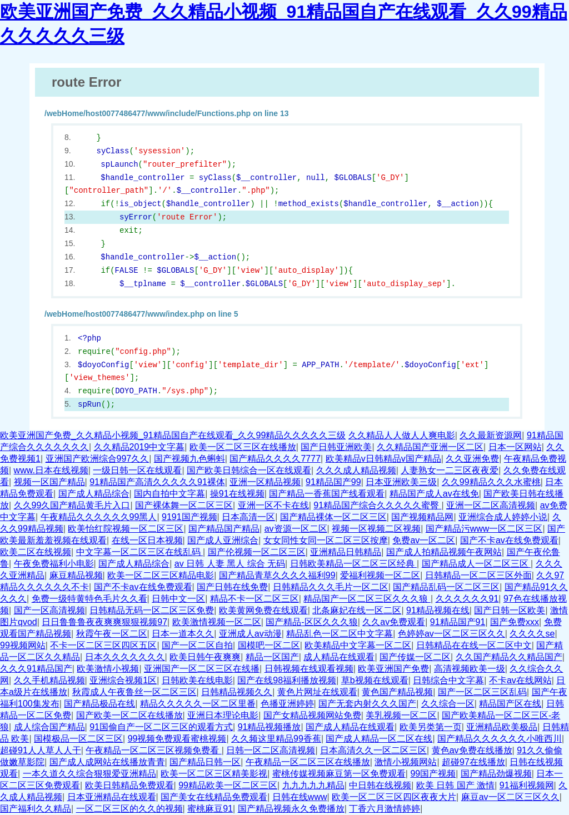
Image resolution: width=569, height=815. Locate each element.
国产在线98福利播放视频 (286, 680)
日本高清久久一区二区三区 (373, 750)
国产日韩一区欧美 (509, 610)
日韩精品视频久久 (236, 692)
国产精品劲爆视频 (496, 773)
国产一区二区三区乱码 (482, 692)
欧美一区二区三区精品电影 (160, 575)
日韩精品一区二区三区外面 (478, 575)
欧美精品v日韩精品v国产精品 (383, 458)
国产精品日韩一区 (205, 762)
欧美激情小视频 (108, 668)
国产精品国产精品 (223, 528)
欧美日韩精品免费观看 (129, 785)
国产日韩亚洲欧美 (336, 447)
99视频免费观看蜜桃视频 (177, 738)
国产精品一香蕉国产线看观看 (327, 493)
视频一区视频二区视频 (376, 528)
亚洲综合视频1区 (123, 680)
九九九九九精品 (313, 785)
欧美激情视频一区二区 (216, 622)
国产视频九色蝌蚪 (189, 458)
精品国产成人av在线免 (434, 493)
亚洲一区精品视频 (265, 482)
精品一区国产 (272, 657)
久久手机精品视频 (49, 680)
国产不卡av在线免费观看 (509, 540)
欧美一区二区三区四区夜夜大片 (394, 797)
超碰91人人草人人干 (40, 750)
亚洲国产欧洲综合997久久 (97, 458)
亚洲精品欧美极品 (501, 727)
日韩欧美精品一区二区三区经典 (353, 563)
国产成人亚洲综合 (222, 540)
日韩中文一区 (178, 598)
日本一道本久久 (183, 633)
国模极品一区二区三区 (78, 738)
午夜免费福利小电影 (54, 563)
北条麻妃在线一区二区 (356, 610)
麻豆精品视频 (76, 575)
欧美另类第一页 (431, 727)
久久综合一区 (448, 703)
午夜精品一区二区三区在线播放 (308, 762)
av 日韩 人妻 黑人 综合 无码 (229, 563)
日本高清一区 (248, 517)
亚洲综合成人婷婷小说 (502, 517)
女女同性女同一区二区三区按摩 (325, 540)
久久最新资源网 (491, 435)
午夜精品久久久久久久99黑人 (99, 517)
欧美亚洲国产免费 (393, 668)
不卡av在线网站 (520, 680)
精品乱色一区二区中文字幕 (339, 633)
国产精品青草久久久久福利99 (277, 575)
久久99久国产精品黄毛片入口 (72, 505)
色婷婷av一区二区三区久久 (451, 633)
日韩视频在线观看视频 (308, 668)
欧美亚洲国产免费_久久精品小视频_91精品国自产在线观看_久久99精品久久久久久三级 (173, 435)
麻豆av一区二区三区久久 (510, 797)
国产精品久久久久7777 (275, 458)
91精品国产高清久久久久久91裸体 (157, 482)
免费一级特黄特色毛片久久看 (89, 598)
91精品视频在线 (438, 610)
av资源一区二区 (295, 528)
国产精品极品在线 (99, 703)
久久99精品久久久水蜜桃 (491, 482)
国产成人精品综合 (93, 493)
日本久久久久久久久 (125, 657)
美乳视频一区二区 (401, 715)
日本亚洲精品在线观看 (111, 797)
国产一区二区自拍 (197, 645)
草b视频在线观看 (374, 680)
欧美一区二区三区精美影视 (214, 773)
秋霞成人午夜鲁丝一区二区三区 (134, 692)
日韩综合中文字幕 (448, 680)
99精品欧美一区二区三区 (227, 785)
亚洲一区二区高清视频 (490, 505)
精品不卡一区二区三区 (254, 598)
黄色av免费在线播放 (472, 750)
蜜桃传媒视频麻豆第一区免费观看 (339, 773)
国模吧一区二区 (269, 645)
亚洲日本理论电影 (222, 715)
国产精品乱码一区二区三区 (446, 587)
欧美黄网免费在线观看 (263, 610)
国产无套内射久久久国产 (367, 703)
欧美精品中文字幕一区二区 (358, 645)
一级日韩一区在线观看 (137, 470)
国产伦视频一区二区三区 (257, 552)
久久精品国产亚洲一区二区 (430, 447)
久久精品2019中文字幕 (139, 447)
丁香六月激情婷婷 (384, 808)
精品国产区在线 (510, 703)
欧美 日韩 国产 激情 (455, 785)
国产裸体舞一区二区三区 (184, 505)
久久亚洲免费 (472, 458)
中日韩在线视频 (380, 785)
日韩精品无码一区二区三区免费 (151, 610)
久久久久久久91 (467, 598)
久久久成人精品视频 (356, 470)
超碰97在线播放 (473, 762)
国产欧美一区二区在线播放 (129, 715)
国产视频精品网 (422, 517)
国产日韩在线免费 (232, 587)
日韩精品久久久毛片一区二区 (330, 587)
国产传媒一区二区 (415, 657)
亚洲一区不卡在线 (273, 505)
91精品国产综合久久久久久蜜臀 (377, 505)
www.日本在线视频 (51, 470)
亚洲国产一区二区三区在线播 (201, 668)
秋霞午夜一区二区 (111, 633)
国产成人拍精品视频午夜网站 (444, 552)
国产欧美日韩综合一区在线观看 (249, 470)
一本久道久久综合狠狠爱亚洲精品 (89, 773)
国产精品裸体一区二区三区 (333, 517)
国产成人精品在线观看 (350, 727)
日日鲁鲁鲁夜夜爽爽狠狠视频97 (104, 622)
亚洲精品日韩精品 (345, 552)
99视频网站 (23, 645)
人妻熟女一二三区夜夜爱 (449, 470)
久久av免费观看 (393, 622)
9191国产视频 (189, 517)
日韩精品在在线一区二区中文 (474, 645)
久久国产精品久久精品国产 (509, 657)
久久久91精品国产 (36, 668)
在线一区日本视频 (147, 540)
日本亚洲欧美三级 (401, 482)
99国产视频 (433, 773)
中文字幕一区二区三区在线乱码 (139, 552)
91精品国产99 (333, 482)
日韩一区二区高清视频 (270, 750)
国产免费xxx (514, 622)
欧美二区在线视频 (35, 552)
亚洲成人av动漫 (250, 633)
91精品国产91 (458, 622)
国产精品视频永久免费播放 (291, 808)
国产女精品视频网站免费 (312, 715)
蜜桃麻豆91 (210, 808)
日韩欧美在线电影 (197, 680)
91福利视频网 (527, 785)
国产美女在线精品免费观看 (214, 797)
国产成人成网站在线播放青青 (107, 762)
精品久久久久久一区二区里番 (198, 703)
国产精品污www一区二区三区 (484, 528)
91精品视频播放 (269, 727)
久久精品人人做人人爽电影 (401, 435)
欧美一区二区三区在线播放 (242, 447)
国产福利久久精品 (35, 808)
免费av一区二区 (423, 540)
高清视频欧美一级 (469, 668)
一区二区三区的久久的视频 (129, 808)
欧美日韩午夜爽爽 (205, 657)
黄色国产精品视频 (397, 692)
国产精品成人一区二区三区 (476, 563)
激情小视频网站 (406, 762)
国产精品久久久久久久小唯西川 (499, 738)
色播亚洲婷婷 (287, 703)
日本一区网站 (515, 447)
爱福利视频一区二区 (380, 575)
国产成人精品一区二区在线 (379, 738)
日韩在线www (299, 797)
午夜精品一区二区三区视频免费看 (153, 750)
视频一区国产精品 (49, 482)
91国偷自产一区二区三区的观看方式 (161, 727)
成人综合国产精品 (49, 727)
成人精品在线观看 (339, 657)
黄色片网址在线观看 (317, 692)
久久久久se (532, 633)
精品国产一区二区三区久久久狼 (366, 598)
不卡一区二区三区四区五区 (103, 645)
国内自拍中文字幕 (169, 493)
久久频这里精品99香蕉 (276, 738)
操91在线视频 (237, 493)
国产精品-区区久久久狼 (311, 622)
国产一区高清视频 (49, 610)
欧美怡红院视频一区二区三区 (125, 528)
